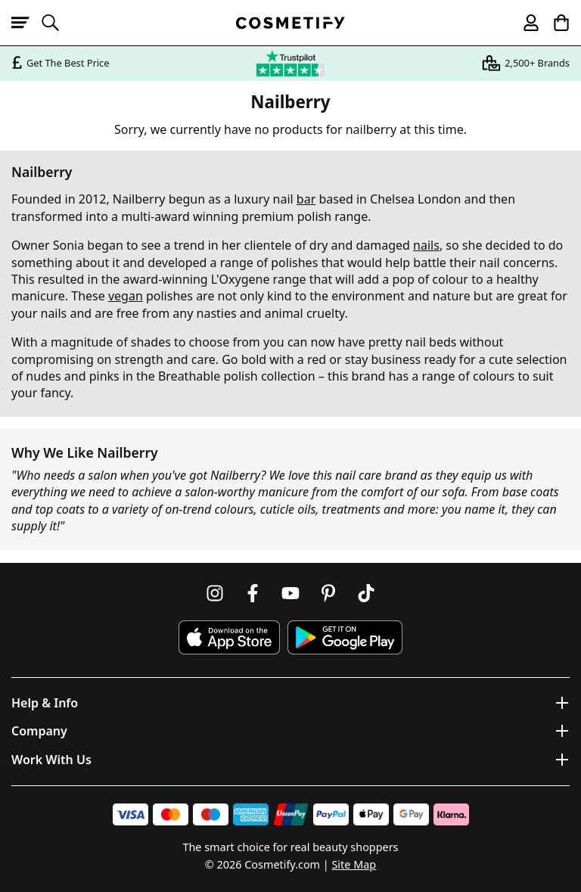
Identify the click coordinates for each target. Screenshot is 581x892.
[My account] (524, 23)
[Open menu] (26, 23)
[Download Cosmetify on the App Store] (229, 637)
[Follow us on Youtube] (290, 593)
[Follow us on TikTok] (366, 593)
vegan (125, 295)
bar (306, 199)
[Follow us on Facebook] (253, 593)
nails (426, 245)
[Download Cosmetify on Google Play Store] (344, 637)
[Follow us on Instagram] (215, 593)
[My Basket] (554, 23)
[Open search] (57, 23)
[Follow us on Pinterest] (328, 593)
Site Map (353, 864)
